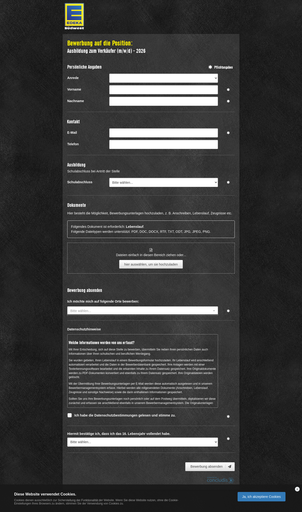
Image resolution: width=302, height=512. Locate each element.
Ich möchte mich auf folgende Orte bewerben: (103, 301)
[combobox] (142, 311)
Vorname (74, 89)
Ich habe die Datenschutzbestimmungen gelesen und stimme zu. (125, 416)
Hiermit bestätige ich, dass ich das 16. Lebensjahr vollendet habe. (118, 434)
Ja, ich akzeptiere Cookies (261, 497)
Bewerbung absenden (211, 466)
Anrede (73, 78)
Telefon (73, 144)
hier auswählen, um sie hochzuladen (151, 264)
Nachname (75, 101)
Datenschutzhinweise (84, 329)
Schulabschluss (79, 182)
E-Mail (72, 132)
